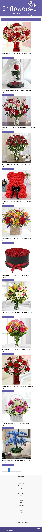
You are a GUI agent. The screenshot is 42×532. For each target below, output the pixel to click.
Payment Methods (21, 493)
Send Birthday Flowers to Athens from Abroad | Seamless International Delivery (19, 53)
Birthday (21, 507)
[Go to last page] (19, 470)
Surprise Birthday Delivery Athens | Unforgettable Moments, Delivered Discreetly (19, 127)
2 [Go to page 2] (11, 469)
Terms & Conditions (21, 481)
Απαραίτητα (10, 530)
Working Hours (21, 488)
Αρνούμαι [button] (34, 528)
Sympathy (21, 517)
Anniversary (21, 512)
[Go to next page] (16, 470)
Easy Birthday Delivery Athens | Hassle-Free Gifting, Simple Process (16, 201)
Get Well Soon (21, 514)
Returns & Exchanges (21, 495)
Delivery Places (21, 485)
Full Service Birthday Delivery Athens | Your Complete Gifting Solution (17, 349)
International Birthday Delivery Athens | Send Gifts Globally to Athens (17, 460)
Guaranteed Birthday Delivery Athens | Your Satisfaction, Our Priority (16, 238)
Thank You (21, 510)
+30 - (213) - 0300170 (23, 524)
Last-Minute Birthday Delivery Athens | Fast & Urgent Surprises (15, 275)
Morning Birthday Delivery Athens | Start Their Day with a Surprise (16, 164)
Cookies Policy (21, 483)
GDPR (21, 500)
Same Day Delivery (21, 498)
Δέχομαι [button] (38, 528)
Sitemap (21, 502)
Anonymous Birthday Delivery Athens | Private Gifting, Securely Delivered (17, 386)
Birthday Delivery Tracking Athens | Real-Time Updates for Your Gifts (16, 90)
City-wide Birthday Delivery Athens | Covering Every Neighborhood (16, 423)
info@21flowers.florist (23, 522)
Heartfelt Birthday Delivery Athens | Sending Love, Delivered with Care (17, 312)
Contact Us (21, 478)
